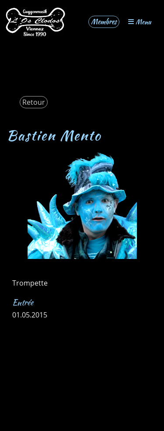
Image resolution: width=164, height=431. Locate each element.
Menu (139, 21)
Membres (104, 22)
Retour (33, 102)
